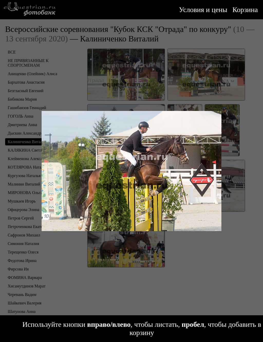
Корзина (245, 10)
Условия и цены (203, 10)
